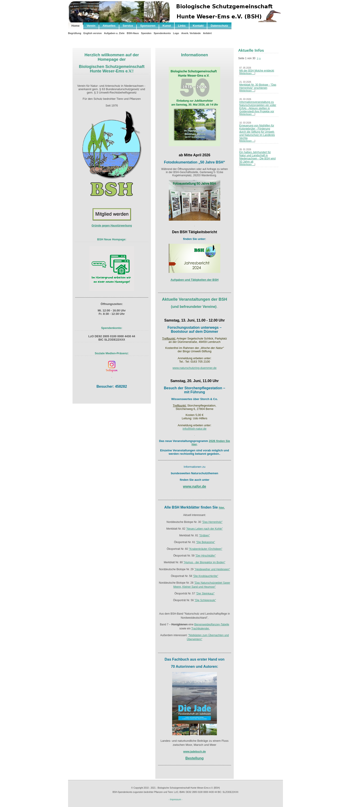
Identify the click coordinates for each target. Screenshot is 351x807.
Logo (176, 33)
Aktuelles (109, 25)
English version (92, 33)
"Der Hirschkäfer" (205, 555)
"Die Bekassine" (205, 542)
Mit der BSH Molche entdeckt (256, 70)
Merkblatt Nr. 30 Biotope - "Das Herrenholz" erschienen (257, 86)
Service (128, 25)
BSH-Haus (133, 33)
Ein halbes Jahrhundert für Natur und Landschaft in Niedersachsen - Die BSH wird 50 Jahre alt (257, 157)
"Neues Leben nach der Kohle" (204, 528)
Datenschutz (219, 25)
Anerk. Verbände (191, 33)
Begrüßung (74, 33)
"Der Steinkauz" (205, 593)
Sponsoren (147, 25)
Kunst (167, 25)
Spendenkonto (162, 33)
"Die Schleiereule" (205, 600)
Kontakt (198, 25)
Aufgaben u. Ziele (114, 33)
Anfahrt (207, 33)
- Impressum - (175, 799)
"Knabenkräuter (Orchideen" (205, 548)
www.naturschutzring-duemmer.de (195, 368)
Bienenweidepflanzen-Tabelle (211, 624)
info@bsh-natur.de (194, 428)
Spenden (146, 33)
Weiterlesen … (247, 73)
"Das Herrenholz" (212, 522)
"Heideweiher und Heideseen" (212, 569)
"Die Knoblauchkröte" (205, 576)
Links (182, 25)
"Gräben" (204, 535)
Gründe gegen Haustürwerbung (112, 225)
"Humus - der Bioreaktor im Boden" (204, 562)
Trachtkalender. (200, 628)
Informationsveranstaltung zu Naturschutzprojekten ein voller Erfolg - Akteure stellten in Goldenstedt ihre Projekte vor (257, 106)
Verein (91, 25)
